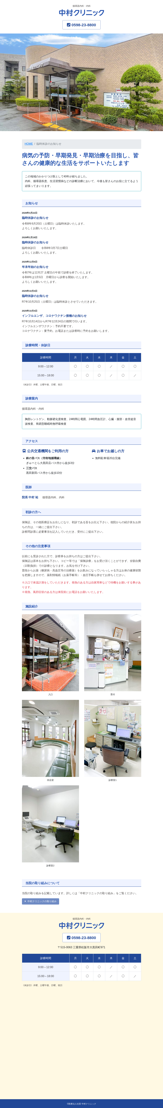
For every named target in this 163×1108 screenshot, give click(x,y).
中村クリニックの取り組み (42, 901)
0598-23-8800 (84, 25)
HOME (29, 143)
